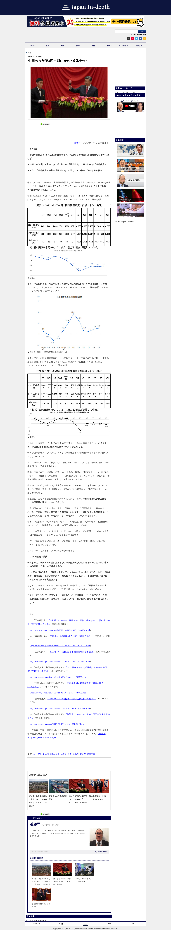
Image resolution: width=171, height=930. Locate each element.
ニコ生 (61, 924)
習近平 (83, 754)
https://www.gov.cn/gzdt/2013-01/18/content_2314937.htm (57, 724)
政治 (47, 46)
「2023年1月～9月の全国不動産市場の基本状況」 (71, 652)
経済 (62, 46)
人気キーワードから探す (137, 35)
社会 (93, 46)
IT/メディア (123, 46)
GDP (35, 754)
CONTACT (36, 924)
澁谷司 (77, 143)
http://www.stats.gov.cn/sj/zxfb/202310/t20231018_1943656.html (60, 661)
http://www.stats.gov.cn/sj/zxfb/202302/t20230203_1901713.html (60, 708)
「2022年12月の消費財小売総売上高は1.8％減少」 (72, 699)
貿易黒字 (91, 754)
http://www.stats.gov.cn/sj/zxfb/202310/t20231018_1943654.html (60, 630)
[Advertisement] (69, 132)
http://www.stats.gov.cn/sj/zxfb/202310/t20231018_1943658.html (60, 646)
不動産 (41, 754)
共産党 (64, 754)
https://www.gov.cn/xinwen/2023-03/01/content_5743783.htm (58, 677)
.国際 (29, 53)
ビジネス (138, 46)
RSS (109, 924)
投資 (70, 754)
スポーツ (108, 46)
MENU (32, 46)
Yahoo (134, 924)
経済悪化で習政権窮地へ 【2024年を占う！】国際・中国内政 (79, 799)
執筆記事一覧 (101, 852)
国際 (78, 46)
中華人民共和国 (52, 754)
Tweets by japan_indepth (124, 222)
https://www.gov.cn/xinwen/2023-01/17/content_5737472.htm (58, 693)
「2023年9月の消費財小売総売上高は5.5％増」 (70, 636)
